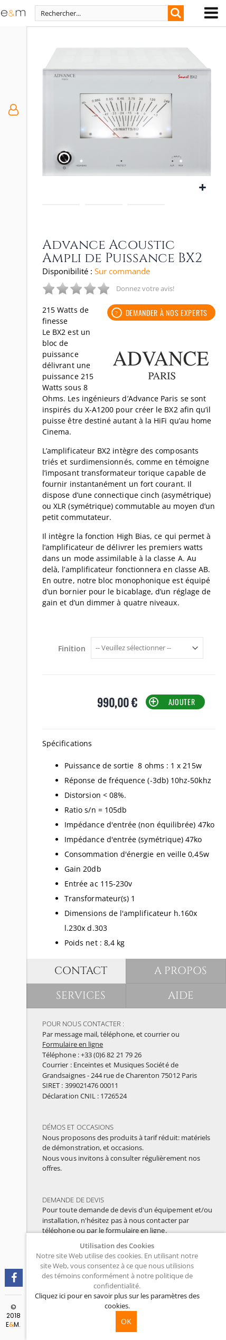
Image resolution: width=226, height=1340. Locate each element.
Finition (72, 648)
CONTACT (81, 970)
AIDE (181, 995)
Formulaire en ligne (72, 1044)
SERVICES (81, 995)
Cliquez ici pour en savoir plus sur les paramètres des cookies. (117, 1300)
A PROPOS (181, 970)
